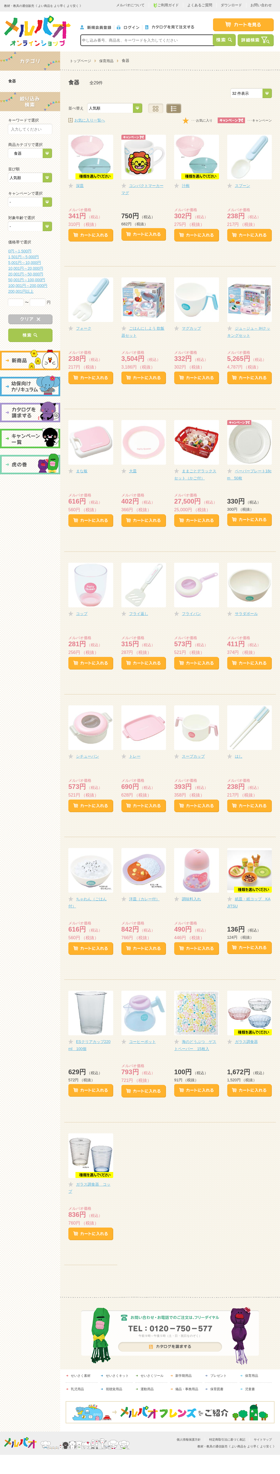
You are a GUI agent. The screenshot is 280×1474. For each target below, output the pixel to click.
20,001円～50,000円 (25, 274)
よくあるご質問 (199, 5)
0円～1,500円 (19, 251)
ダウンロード (231, 5)
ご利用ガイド (166, 5)
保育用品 (106, 61)
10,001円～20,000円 (25, 268)
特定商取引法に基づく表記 (227, 1439)
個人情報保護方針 (189, 1439)
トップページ (80, 61)
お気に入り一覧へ (89, 120)
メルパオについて (130, 5)
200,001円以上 (21, 291)
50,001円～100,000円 (26, 280)
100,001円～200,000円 (27, 285)
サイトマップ (263, 1439)
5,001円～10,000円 (24, 262)
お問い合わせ (261, 5)
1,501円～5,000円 (23, 257)
